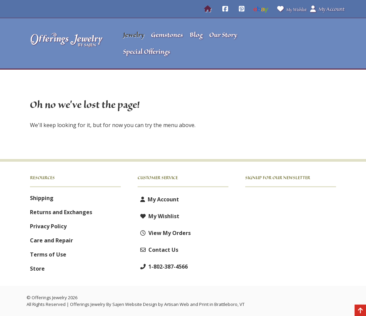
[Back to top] (360, 311)
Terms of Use (48, 254)
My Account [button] (327, 9)
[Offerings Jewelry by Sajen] (67, 43)
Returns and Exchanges (61, 212)
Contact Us (158, 249)
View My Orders (164, 233)
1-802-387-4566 (163, 266)
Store (37, 268)
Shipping (41, 198)
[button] (305, 43)
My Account (158, 199)
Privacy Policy (48, 226)
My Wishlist (290, 9)
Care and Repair (51, 240)
